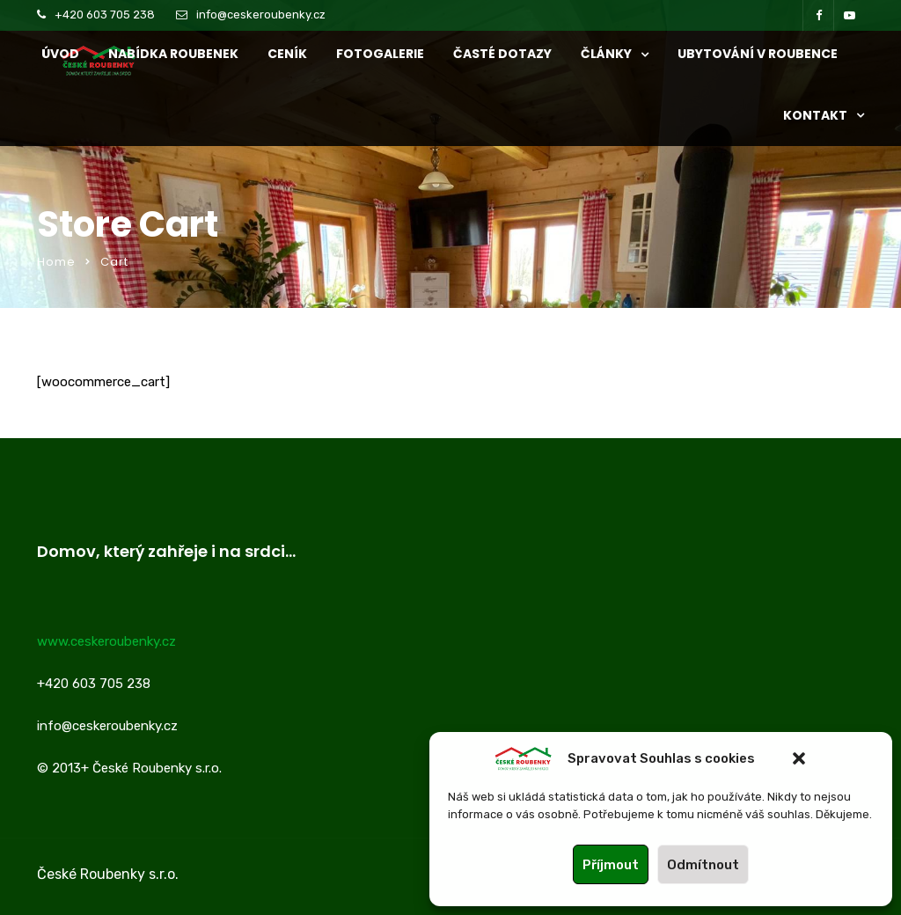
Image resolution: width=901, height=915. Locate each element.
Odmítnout (703, 865)
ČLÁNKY (606, 53)
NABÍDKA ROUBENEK (173, 53)
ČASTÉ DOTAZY (502, 53)
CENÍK (287, 53)
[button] (799, 758)
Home (56, 261)
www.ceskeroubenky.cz (106, 641)
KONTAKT (815, 115)
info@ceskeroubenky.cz (261, 14)
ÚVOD (60, 53)
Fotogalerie (380, 53)
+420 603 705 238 (105, 14)
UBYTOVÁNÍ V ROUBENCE (758, 53)
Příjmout (610, 865)
